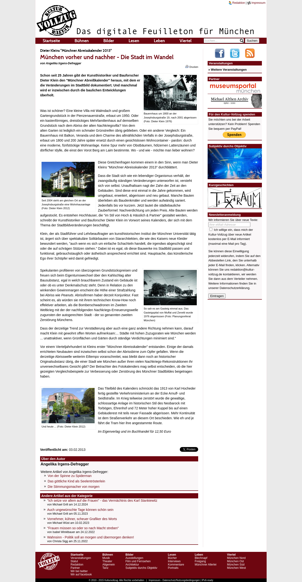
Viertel (186, 40)
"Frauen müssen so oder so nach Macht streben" (83, 528)
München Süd (235, 564)
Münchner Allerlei (205, 564)
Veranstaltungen (81, 558)
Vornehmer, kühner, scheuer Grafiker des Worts (82, 519)
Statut (74, 561)
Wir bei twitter (79, 571)
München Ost (235, 561)
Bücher (172, 558)
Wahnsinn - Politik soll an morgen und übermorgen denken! (90, 537)
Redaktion (237, 2)
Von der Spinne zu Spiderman (70, 476)
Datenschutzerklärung (234, 288)
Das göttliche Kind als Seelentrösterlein (76, 481)
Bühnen (82, 40)
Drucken (191, 66)
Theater (107, 561)
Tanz (105, 568)
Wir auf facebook (81, 574)
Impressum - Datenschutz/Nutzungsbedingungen (174, 580)
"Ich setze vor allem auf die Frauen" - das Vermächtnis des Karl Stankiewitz (102, 500)
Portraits (173, 568)
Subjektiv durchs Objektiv (141, 568)
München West (236, 568)
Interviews (174, 561)
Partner (75, 568)
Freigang (200, 561)
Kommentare (176, 564)
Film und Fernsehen (138, 561)
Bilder (108, 40)
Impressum (256, 2)
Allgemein (108, 564)
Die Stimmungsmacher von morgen (73, 486)
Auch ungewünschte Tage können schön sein (80, 510)
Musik (106, 558)
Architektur (132, 564)
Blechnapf (201, 558)
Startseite (51, 40)
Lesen (134, 40)
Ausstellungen (134, 558)
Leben (159, 40)
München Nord (236, 558)
